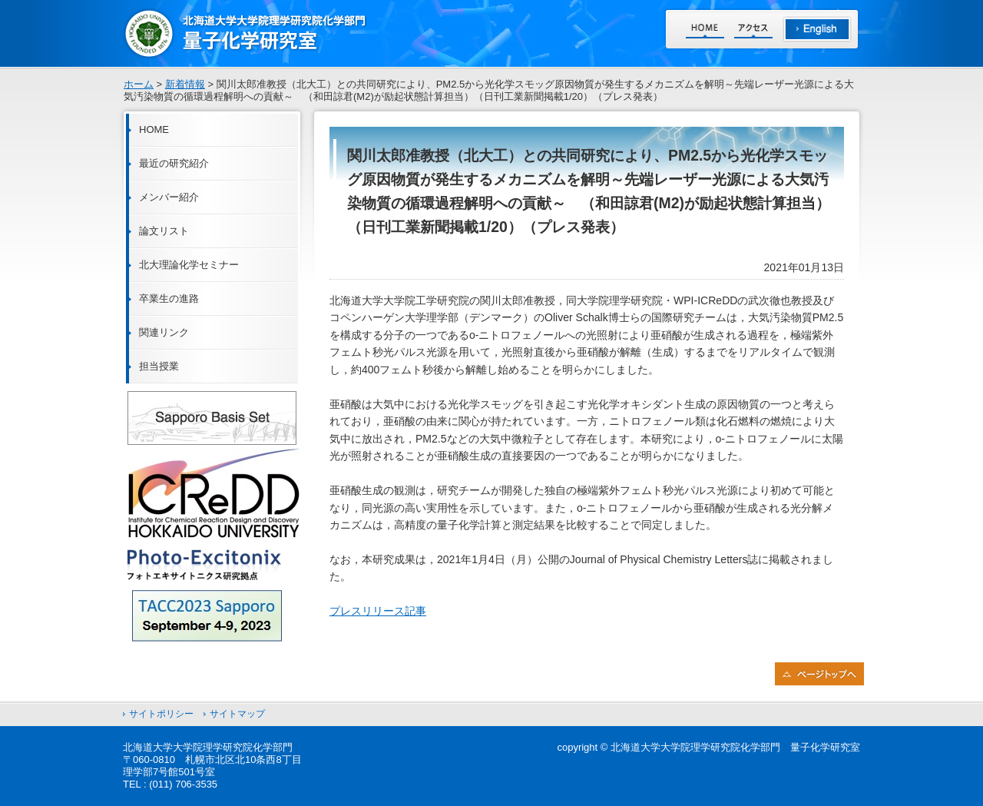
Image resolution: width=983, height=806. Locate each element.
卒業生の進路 (169, 298)
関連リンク (164, 332)
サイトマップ (237, 713)
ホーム (139, 84)
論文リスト (164, 231)
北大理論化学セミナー (189, 264)
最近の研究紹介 (174, 163)
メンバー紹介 (169, 197)
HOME (154, 129)
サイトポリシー (161, 713)
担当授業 (159, 366)
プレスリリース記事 (377, 611)
